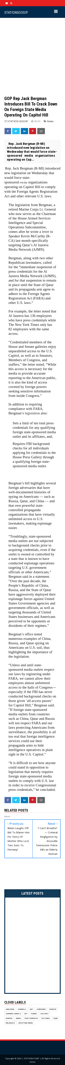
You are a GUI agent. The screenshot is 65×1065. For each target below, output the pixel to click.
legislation (32, 413)
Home (33, 1062)
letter (45, 232)
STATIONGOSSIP (16, 12)
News (50, 121)
